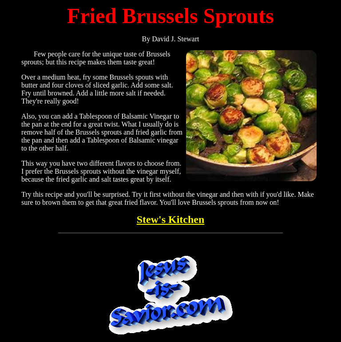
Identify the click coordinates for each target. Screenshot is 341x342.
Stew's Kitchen (171, 219)
